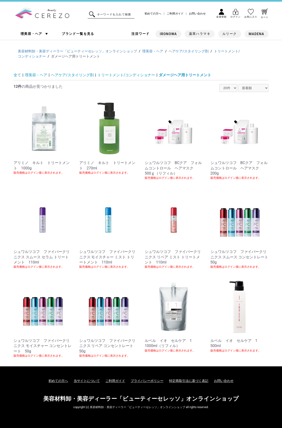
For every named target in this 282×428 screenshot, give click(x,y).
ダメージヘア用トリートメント (185, 75)
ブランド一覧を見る (78, 34)
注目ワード (140, 34)
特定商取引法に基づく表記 (188, 381)
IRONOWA (168, 34)
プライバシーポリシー (147, 381)
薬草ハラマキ (199, 34)
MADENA (256, 34)
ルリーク (229, 34)
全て (17, 75)
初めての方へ (153, 13)
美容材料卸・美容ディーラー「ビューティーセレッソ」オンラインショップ (141, 398)
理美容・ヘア (32, 34)
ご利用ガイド (175, 13)
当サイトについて (87, 381)
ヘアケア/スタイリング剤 (72, 75)
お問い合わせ (197, 13)
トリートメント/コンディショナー (126, 75)
